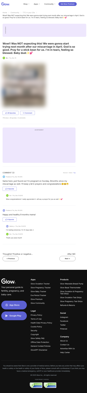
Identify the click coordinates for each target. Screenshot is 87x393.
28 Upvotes (10, 113)
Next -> (67, 258)
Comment (27, 113)
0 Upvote (9, 189)
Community (15, 13)
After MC (71, 254)
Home (5, 13)
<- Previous (11, 258)
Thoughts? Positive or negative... (18, 254)
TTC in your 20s (29, 13)
